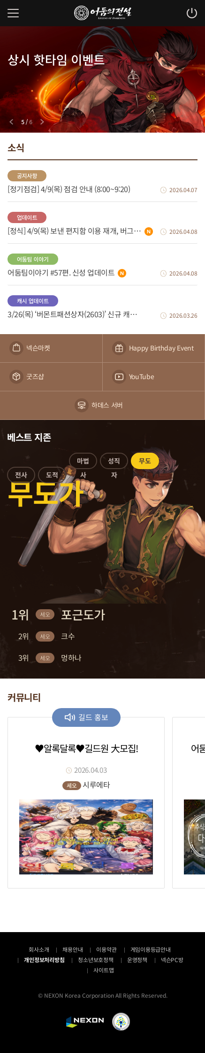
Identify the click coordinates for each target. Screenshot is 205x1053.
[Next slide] (42, 122)
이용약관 (106, 949)
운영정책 (137, 959)
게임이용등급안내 (150, 949)
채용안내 (72, 949)
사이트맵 (103, 970)
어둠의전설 (102, 13)
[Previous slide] (11, 122)
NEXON (85, 1022)
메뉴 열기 (13, 13)
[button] (21, 476)
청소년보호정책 (95, 959)
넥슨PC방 (172, 959)
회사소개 (39, 949)
